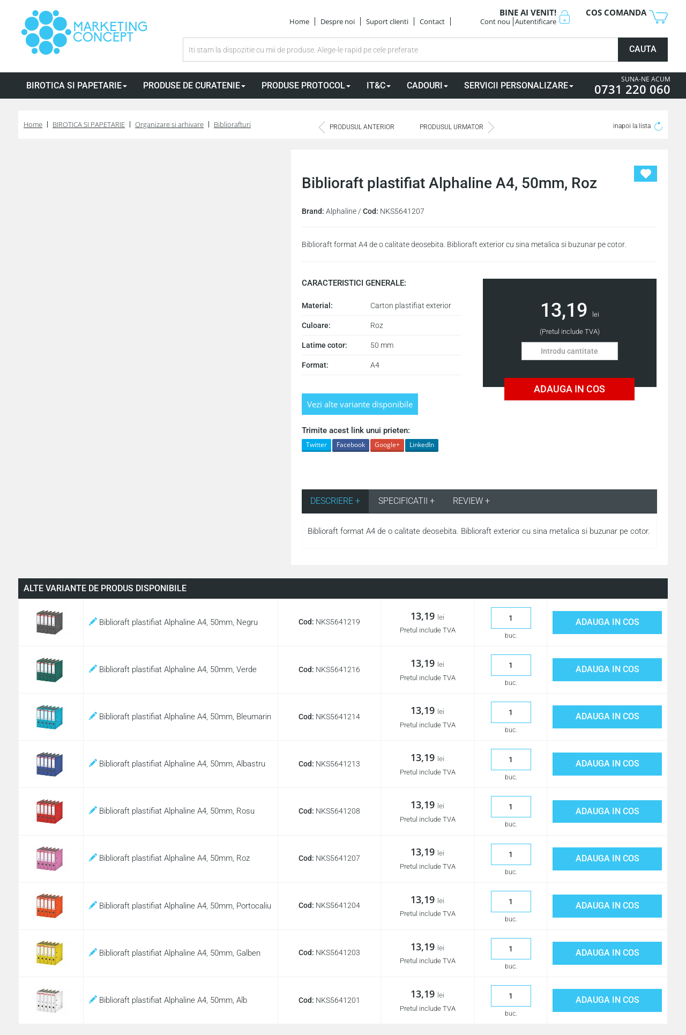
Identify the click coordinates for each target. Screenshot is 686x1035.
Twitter (316, 444)
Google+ (387, 444)
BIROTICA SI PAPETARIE (76, 85)
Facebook (351, 444)
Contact (432, 21)
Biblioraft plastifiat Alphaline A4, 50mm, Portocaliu (180, 906)
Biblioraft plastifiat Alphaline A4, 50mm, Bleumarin (180, 716)
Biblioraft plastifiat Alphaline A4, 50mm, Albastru (177, 764)
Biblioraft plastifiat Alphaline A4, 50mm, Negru (173, 622)
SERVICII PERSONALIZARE (518, 85)
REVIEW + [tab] (471, 501)
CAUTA (643, 49)
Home (299, 21)
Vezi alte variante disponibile (360, 404)
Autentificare (535, 21)
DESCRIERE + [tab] (335, 501)
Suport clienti (387, 21)
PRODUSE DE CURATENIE (194, 85)
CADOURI (427, 85)
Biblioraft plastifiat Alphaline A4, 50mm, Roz (169, 858)
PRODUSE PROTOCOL (306, 85)
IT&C (379, 85)
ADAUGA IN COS (569, 388)
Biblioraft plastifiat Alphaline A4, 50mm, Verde (173, 669)
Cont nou (495, 21)
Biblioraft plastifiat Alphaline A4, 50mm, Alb (168, 1000)
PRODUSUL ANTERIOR (356, 127)
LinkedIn (421, 444)
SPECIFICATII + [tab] (406, 501)
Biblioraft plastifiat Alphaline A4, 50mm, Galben (174, 953)
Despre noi (337, 21)
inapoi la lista (637, 126)
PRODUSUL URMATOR (457, 127)
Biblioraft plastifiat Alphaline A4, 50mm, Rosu (172, 811)
